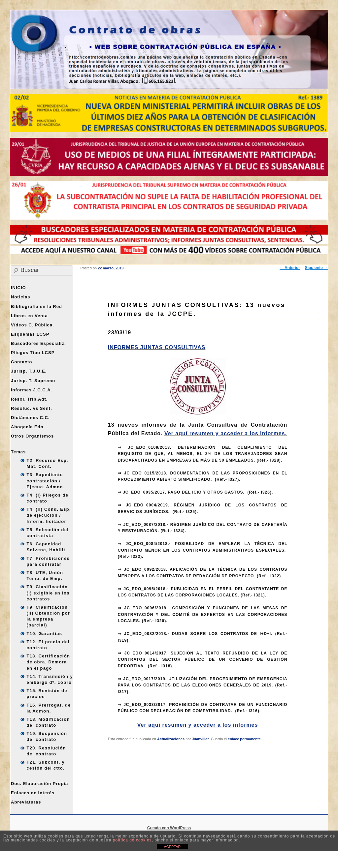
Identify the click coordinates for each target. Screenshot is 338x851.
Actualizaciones (171, 739)
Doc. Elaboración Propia (39, 783)
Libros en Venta (29, 315)
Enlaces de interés (32, 792)
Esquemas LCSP (30, 334)
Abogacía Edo (27, 426)
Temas (18, 451)
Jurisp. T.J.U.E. (29, 371)
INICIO (18, 287)
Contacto (21, 361)
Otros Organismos (32, 436)
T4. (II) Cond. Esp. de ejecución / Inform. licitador (49, 515)
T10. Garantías (44, 633)
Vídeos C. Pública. (32, 324)
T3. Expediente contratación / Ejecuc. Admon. (46, 480)
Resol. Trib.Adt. (29, 399)
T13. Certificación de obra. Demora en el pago (48, 661)
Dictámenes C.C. (30, 417)
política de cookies (132, 840)
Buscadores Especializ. (38, 343)
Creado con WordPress (169, 828)
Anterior (290, 267)
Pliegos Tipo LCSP (32, 352)
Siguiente (316, 267)
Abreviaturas (26, 802)
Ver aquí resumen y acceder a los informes (197, 725)
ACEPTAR (172, 847)
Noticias (20, 296)
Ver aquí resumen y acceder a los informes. (225, 433)
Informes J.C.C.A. (31, 389)
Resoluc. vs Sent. (31, 408)
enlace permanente (244, 739)
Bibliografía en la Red (36, 306)
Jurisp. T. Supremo (33, 380)
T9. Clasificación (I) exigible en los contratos (48, 592)
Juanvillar (200, 739)
